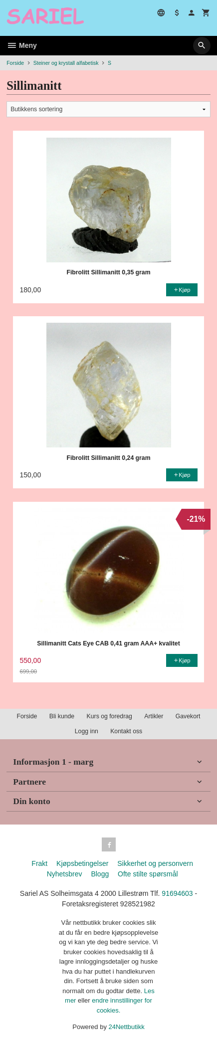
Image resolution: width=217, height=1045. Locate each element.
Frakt (39, 863)
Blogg (100, 874)
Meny (21, 45)
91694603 (177, 893)
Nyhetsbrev (64, 874)
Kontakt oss (126, 731)
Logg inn (86, 731)
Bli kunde (61, 716)
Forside (15, 63)
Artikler (153, 716)
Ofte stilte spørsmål (148, 874)
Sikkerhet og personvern (155, 863)
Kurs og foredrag (109, 716)
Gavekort (188, 716)
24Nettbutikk (127, 1027)
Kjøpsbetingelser (82, 863)
